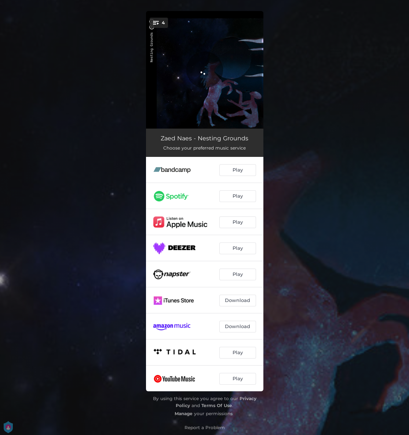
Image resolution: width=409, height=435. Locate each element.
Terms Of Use (216, 405)
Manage (184, 413)
